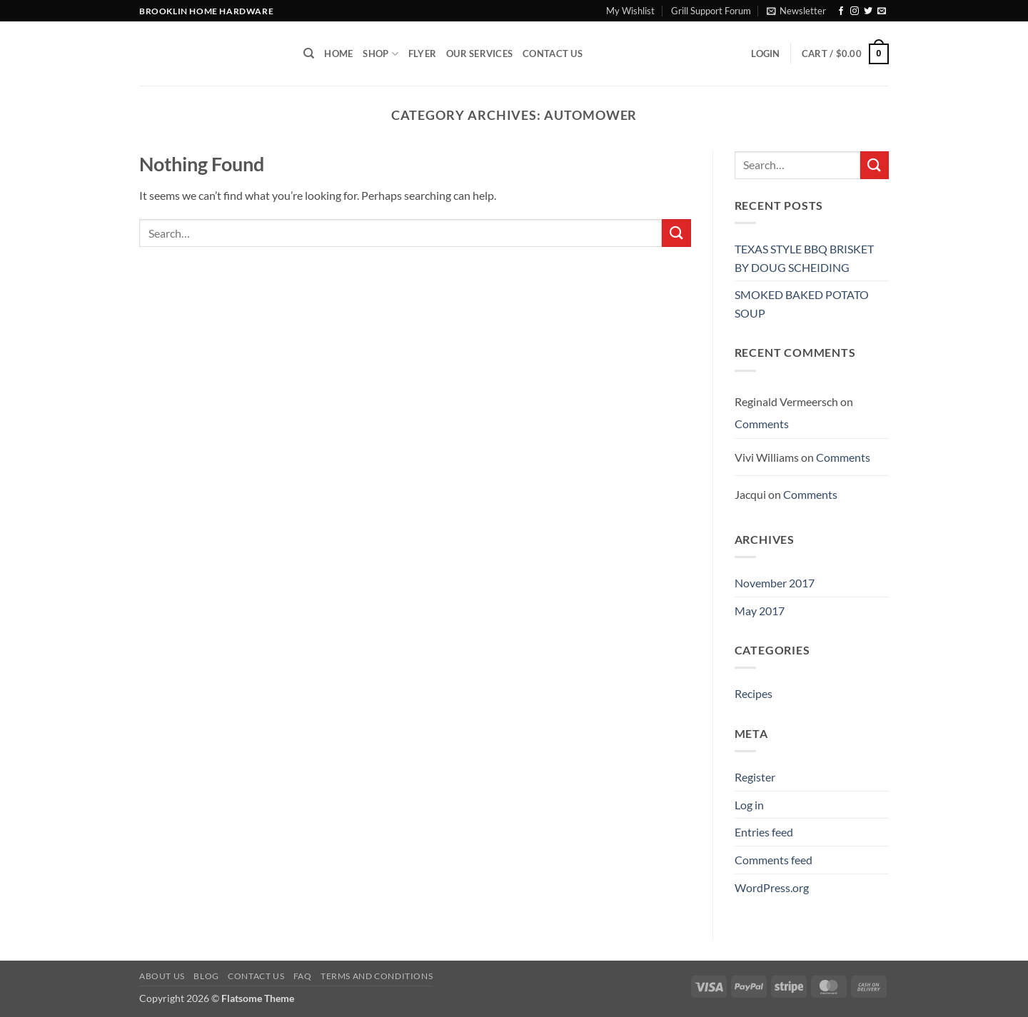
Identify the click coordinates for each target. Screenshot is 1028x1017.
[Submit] (676, 233)
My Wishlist (630, 10)
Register (755, 777)
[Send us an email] (881, 11)
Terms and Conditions (377, 976)
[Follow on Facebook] (841, 11)
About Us (162, 976)
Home (338, 53)
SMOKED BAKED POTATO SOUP (802, 304)
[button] (796, 10)
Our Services (479, 53)
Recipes (753, 693)
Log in (749, 804)
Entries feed (764, 832)
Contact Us (553, 53)
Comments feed (773, 859)
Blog (205, 976)
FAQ (302, 976)
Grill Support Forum (711, 10)
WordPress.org (772, 887)
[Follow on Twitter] (868, 11)
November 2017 (775, 583)
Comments (762, 423)
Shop (380, 54)
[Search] (308, 53)
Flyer (422, 53)
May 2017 (760, 610)
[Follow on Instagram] (854, 11)
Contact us (256, 976)
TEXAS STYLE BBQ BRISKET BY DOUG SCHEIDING (804, 258)
